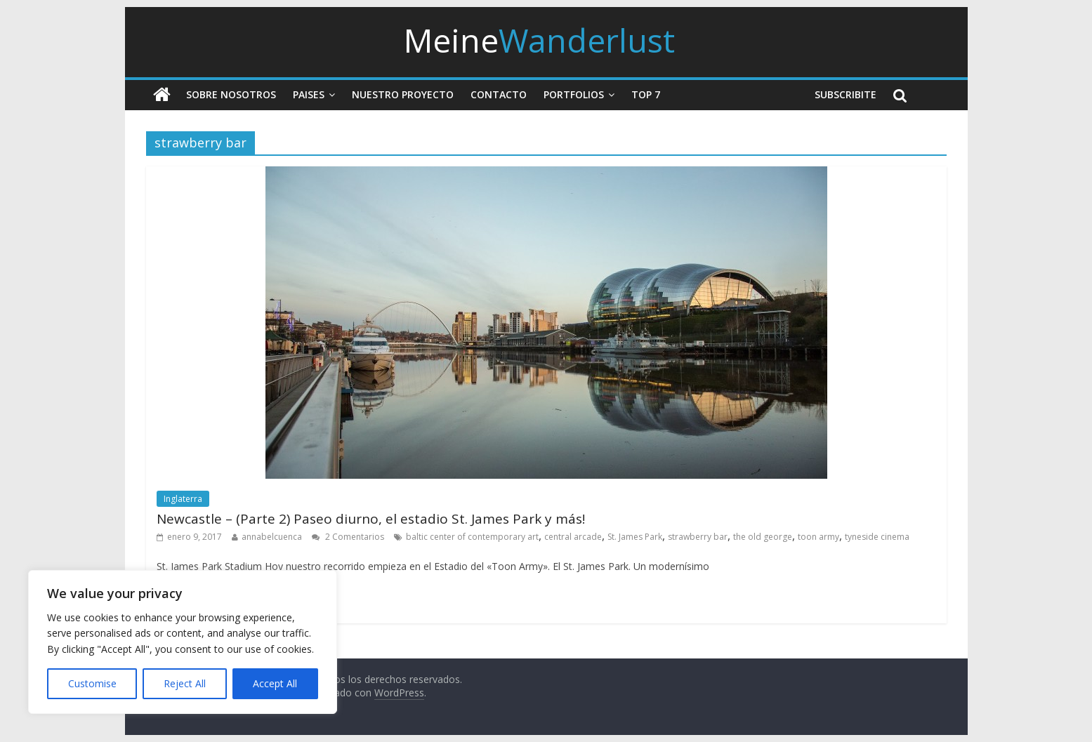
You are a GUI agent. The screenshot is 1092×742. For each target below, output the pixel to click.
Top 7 (645, 94)
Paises (308, 94)
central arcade (573, 537)
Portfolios (574, 94)
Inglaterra (183, 499)
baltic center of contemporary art (472, 537)
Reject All (185, 683)
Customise (92, 683)
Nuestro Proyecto (403, 94)
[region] (182, 642)
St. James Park (634, 537)
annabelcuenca (272, 537)
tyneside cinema (877, 537)
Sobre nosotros (231, 94)
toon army (818, 537)
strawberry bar (698, 537)
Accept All (275, 683)
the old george (762, 537)
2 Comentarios (348, 537)
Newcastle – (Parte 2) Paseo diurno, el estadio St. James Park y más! (371, 519)
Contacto (499, 94)
